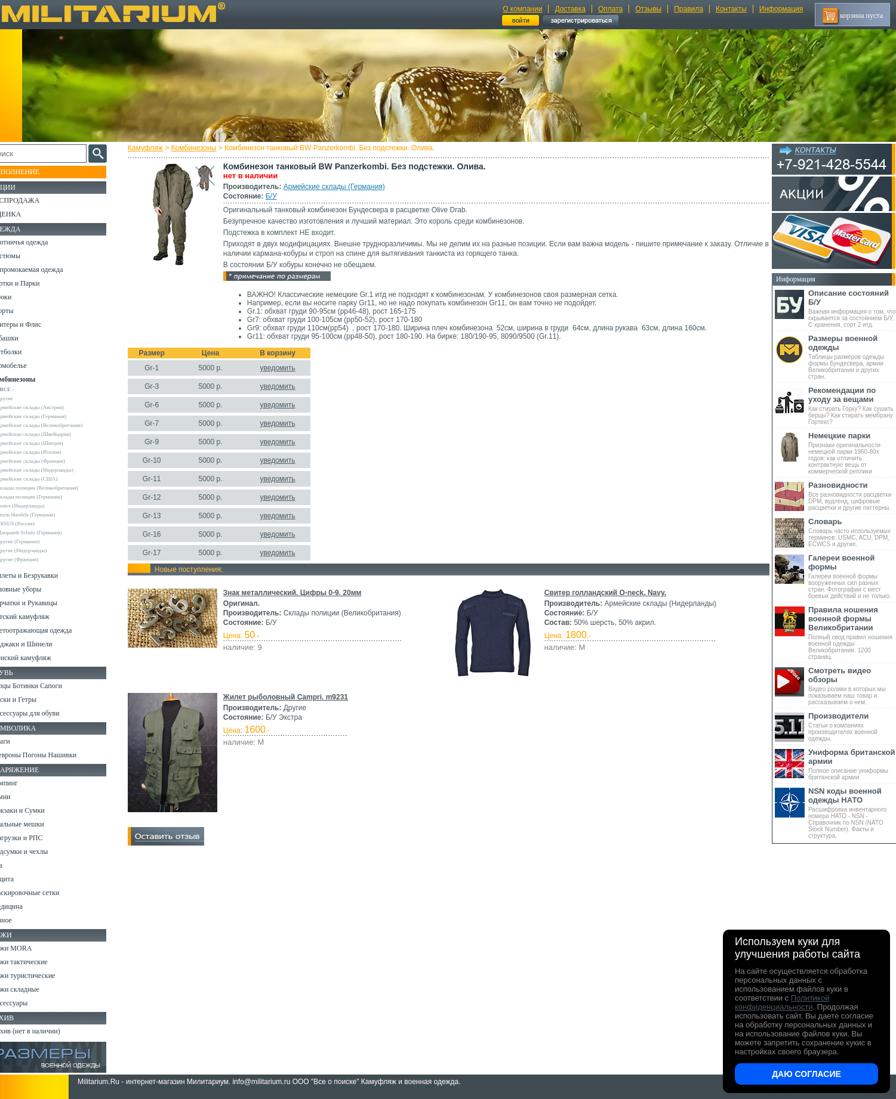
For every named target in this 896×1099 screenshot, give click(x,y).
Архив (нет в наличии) (43, 1031)
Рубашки (21, 338)
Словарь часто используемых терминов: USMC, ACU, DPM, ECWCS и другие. (852, 532)
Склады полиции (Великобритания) (54, 488)
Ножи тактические (36, 962)
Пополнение (32, 172)
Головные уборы (33, 589)
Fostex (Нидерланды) (37, 506)
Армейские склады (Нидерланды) (52, 470)
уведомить (281, 368)
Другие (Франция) (35, 559)
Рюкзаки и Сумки (34, 810)
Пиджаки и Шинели (38, 644)
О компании (522, 9)
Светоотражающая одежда (48, 630)
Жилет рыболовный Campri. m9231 (289, 697)
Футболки (23, 352)
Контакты (731, 9)
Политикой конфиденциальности (782, 1002)
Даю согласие (806, 1074)
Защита (19, 879)
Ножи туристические (40, 975)
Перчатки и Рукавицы (41, 603)
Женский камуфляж (38, 658)
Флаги (17, 741)
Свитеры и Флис (33, 324)
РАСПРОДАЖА (32, 200)
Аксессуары (26, 1003)
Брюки (18, 297)
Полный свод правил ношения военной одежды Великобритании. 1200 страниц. (852, 632)
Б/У (275, 196)
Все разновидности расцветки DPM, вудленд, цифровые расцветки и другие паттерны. (852, 496)
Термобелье (26, 365)
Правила (688, 9)
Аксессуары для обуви (42, 713)
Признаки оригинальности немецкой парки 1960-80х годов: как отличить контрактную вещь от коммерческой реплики (852, 453)
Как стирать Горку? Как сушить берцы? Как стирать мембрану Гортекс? (852, 405)
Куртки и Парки (32, 283)
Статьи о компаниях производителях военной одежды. (852, 726)
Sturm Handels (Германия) (43, 515)
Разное (18, 920)
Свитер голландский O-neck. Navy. (605, 593)
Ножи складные (32, 989)
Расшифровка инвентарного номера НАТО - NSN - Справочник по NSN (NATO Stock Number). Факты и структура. (852, 813)
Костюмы (23, 256)
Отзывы (648, 9)
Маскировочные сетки (42, 893)
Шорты (19, 311)
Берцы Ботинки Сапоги (43, 686)
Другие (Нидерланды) (39, 550)
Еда (14, 865)
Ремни (17, 796)
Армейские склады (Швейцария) (51, 434)
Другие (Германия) (35, 541)
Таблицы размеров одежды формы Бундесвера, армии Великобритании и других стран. (852, 357)
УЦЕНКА (23, 214)
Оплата (610, 9)
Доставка (570, 9)
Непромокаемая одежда (44, 269)
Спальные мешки (34, 824)
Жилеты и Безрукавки (41, 575)
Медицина (24, 906)
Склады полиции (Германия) (46, 497)
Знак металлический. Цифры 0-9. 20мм (296, 593)
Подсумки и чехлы (36, 851)
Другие (22, 398)
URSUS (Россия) (33, 524)
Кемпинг (21, 783)
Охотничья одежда (36, 242)
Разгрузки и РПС (34, 838)
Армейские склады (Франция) (48, 461)
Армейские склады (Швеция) (47, 443)
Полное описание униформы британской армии (852, 764)
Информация (781, 9)
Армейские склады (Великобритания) (57, 425)
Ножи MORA (28, 948)
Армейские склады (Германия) (338, 186)
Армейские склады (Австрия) (47, 407)
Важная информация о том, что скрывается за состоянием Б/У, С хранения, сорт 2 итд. (852, 308)
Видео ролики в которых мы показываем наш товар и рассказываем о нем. (852, 685)
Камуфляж (149, 148)
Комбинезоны (197, 148)
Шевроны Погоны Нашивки (51, 755)
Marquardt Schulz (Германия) (46, 532)
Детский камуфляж (37, 616)
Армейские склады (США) (44, 479)
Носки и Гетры (31, 699)
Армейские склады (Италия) (46, 452)
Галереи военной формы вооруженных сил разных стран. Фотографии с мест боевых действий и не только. (852, 576)
